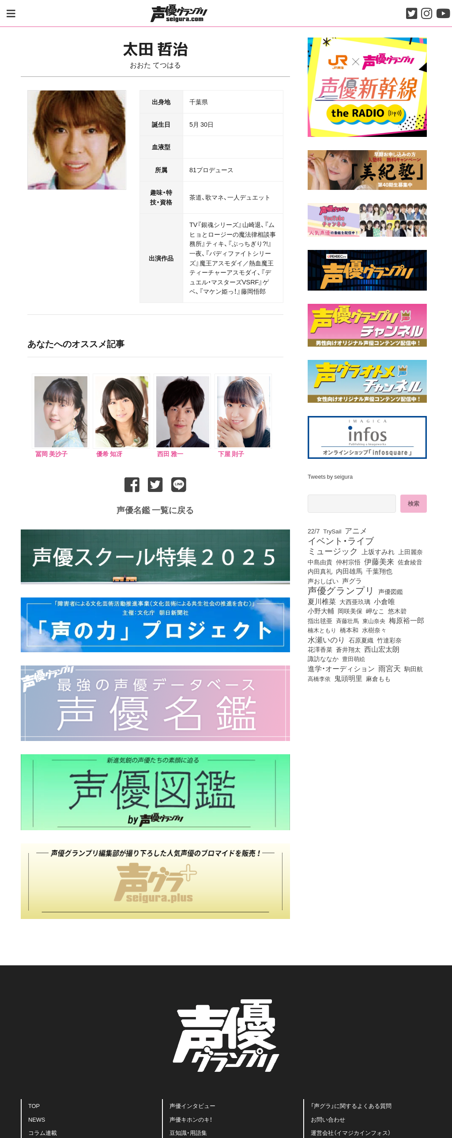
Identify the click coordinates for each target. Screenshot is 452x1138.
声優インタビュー (192, 1105)
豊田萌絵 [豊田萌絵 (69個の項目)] (353, 658)
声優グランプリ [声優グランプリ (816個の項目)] (341, 590)
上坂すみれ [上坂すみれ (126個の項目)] (378, 551)
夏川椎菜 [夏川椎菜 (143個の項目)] (322, 601)
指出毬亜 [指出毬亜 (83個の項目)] (320, 620)
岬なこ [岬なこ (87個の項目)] (375, 610)
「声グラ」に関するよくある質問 (351, 1105)
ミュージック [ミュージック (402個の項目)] (333, 550)
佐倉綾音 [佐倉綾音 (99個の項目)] (410, 561)
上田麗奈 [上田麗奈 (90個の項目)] (410, 552)
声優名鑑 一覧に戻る (155, 509)
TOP (34, 1105)
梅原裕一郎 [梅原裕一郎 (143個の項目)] (406, 620)
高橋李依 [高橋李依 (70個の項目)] (319, 678)
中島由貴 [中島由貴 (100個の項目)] (320, 561)
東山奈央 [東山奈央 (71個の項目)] (373, 620)
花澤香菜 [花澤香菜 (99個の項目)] (320, 649)
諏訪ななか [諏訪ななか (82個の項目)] (323, 658)
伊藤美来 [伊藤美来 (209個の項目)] (379, 561)
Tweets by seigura (330, 476)
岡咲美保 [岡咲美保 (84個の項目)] (350, 610)
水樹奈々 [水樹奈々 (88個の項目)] (374, 630)
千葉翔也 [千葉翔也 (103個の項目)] (379, 571)
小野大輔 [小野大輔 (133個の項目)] (321, 610)
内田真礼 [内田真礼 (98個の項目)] (320, 571)
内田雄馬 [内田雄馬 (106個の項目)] (349, 571)
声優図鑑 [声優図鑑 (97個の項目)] (390, 591)
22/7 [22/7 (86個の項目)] (314, 530)
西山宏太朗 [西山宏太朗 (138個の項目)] (381, 649)
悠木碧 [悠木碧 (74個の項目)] (397, 610)
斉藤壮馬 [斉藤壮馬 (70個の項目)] (347, 620)
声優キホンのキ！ (191, 1119)
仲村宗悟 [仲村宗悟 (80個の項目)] (348, 561)
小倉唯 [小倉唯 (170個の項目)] (384, 601)
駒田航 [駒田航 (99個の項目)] (413, 668)
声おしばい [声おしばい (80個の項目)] (323, 580)
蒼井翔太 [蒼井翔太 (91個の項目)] (348, 649)
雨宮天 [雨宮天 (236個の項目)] (389, 668)
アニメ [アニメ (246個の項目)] (356, 530)
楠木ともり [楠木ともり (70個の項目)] (322, 630)
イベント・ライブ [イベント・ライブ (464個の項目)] (341, 540)
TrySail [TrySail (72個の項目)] (332, 530)
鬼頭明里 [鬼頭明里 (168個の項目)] (348, 677)
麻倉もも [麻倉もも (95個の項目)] (378, 678)
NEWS (36, 1119)
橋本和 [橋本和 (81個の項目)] (349, 629)
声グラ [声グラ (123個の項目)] (352, 580)
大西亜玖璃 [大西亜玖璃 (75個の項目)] (354, 601)
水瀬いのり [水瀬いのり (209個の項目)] (326, 639)
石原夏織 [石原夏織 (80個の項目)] (361, 639)
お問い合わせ (328, 1119)
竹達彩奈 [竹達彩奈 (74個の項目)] (389, 639)
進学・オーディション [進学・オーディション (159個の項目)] (341, 668)
